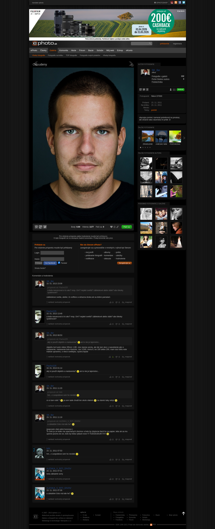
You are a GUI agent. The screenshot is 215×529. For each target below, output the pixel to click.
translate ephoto (38, 3)
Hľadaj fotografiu (109, 55)
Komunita (63, 50)
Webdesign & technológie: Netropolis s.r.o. (57, 521)
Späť (139, 138)
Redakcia (86, 517)
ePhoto (34, 50)
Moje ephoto (173, 515)
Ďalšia (184, 138)
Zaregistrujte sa (124, 263)
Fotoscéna (146, 515)
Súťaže (100, 50)
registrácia (177, 44)
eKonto (129, 50)
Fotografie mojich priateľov (90, 55)
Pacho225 (51, 311)
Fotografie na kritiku (55, 55)
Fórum (82, 50)
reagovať (128, 302)
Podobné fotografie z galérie (151, 204)
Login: (37, 253)
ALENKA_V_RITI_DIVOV (59, 468)
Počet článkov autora (160, 79)
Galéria (53, 50)
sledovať (180, 89)
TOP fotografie (71, 55)
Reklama (86, 520)
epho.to (83, 512)
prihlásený (103, 236)
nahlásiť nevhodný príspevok (59, 302)
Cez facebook (50, 263)
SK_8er (50, 281)
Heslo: (37, 259)
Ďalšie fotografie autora (149, 153)
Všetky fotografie (38, 55)
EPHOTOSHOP (162, 3)
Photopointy (133, 515)
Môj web (110, 50)
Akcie (73, 50)
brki (48, 448)
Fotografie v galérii (159, 76)
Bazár (91, 50)
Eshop (120, 50)
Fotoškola (119, 520)
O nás (85, 515)
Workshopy (146, 520)
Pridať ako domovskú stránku (138, 524)
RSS (153, 524)
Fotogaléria (120, 517)
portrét (154, 110)
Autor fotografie (146, 64)
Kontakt (98, 515)
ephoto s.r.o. (56, 513)
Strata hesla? (40, 268)
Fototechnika (157, 82)
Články (43, 50)
